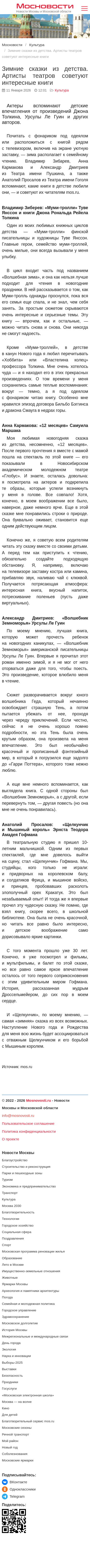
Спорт (6, 1245)
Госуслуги (9, 1388)
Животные (10, 1277)
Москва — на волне (17, 1402)
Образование (12, 1258)
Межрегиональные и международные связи (35, 1336)
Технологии (10, 1219)
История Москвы (14, 1330)
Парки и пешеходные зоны (22, 1173)
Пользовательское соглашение (28, 1123)
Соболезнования (14, 1454)
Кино (5, 1408)
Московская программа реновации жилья (33, 1251)
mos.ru (26, 1067)
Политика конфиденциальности (29, 1131)
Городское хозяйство (17, 1225)
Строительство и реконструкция (26, 1166)
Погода (7, 1297)
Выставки (9, 1369)
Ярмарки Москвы (15, 1284)
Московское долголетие (20, 1323)
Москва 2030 (11, 1206)
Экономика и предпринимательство (29, 1186)
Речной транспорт (15, 1434)
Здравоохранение (15, 1317)
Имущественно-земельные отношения (31, 1271)
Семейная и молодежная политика (28, 1304)
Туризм (7, 1179)
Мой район (10, 1441)
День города (11, 1343)
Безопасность (12, 1375)
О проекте (10, 1139)
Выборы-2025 (12, 1362)
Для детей (10, 1415)
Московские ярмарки (17, 1460)
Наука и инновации (16, 1356)
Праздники (10, 1382)
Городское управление (19, 1310)
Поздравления (13, 1238)
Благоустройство (14, 1160)
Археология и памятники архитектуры (30, 1291)
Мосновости (45, 5)
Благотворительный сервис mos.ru (28, 1421)
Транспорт (10, 1193)
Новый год (10, 1447)
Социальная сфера (16, 1232)
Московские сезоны (16, 1427)
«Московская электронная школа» (28, 1395)
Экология (9, 1349)
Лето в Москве (13, 1264)
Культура (62, 90)
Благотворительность (18, 1212)
